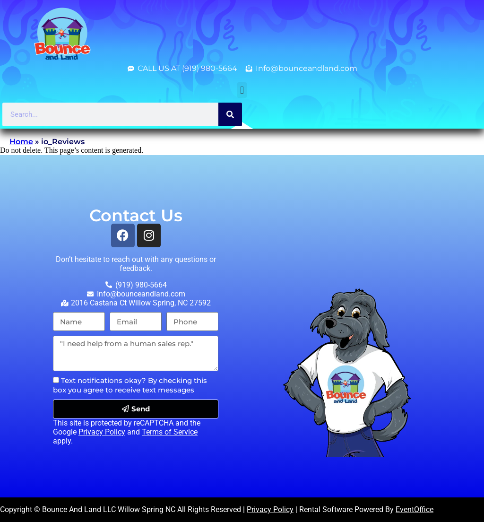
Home (21, 141)
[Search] (230, 114)
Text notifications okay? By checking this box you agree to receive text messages (130, 385)
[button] (241, 90)
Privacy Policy (101, 431)
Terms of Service (170, 431)
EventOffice (414, 509)
